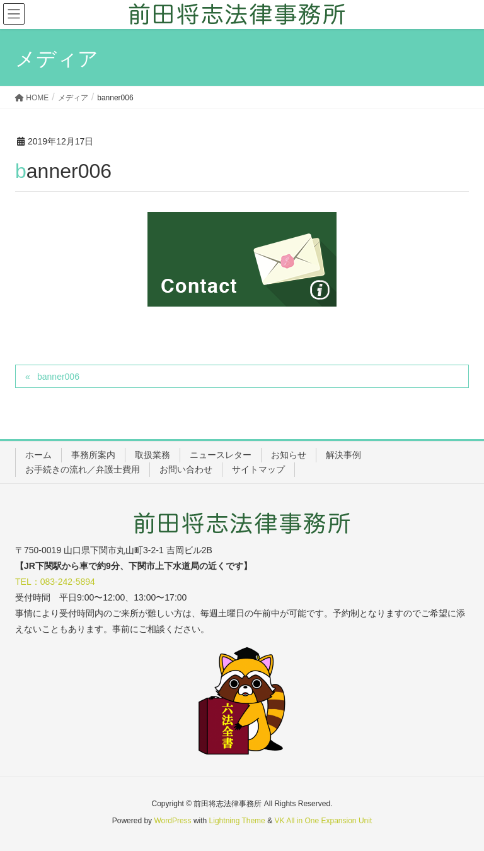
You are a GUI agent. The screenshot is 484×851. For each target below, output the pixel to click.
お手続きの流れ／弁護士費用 (82, 469)
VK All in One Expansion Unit (323, 820)
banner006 (58, 377)
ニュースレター (220, 455)
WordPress (172, 820)
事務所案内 (93, 455)
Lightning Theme (237, 820)
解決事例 (343, 455)
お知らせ (288, 455)
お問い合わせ (185, 469)
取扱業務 (152, 455)
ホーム (38, 455)
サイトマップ (258, 469)
